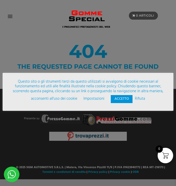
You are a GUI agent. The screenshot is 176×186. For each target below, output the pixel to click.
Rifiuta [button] (140, 99)
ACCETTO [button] (121, 99)
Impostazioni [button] (93, 99)
